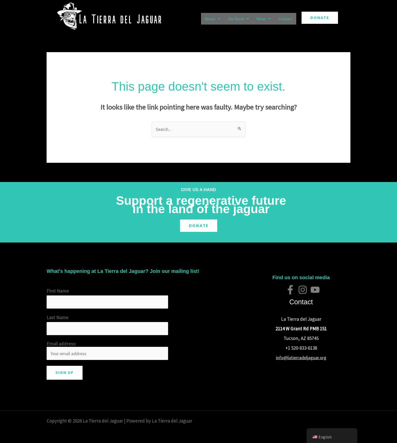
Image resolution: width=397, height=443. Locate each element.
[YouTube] (315, 290)
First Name (58, 291)
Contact (285, 18)
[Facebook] (290, 290)
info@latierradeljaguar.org (301, 357)
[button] (212, 19)
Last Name (57, 318)
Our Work (238, 18)
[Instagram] (302, 290)
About (212, 18)
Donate (198, 225)
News (263, 18)
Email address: (107, 352)
